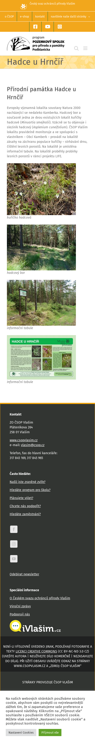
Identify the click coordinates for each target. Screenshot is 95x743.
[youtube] (13, 558)
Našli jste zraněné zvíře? (27, 482)
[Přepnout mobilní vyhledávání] (76, 48)
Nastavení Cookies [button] (21, 732)
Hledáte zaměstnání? (25, 514)
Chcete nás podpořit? (25, 506)
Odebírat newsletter (24, 574)
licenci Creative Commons (36, 651)
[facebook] (13, 529)
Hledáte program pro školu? (30, 490)
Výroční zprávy (20, 606)
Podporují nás (20, 614)
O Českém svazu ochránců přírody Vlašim (40, 598)
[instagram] (13, 544)
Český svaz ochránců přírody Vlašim (47, 3)
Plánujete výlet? (21, 498)
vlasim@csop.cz (32, 445)
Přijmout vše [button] (50, 732)
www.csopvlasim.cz (23, 440)
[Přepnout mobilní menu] (85, 48)
